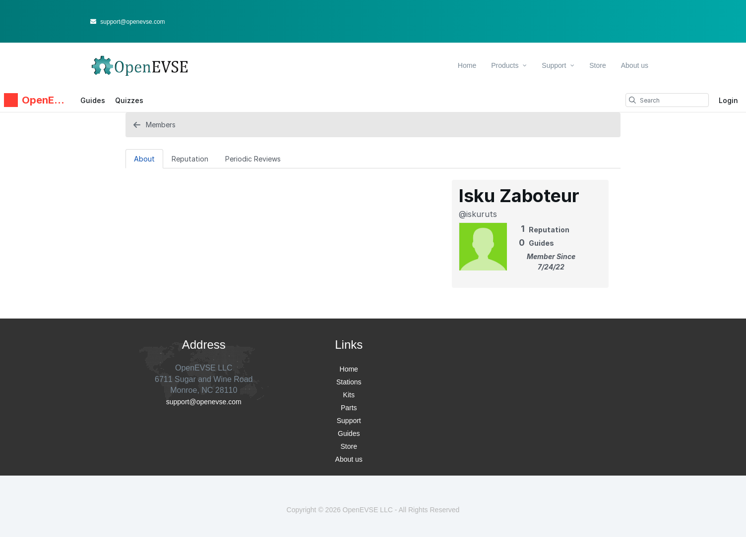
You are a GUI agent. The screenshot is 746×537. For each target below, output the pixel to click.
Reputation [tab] (190, 159)
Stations (349, 382)
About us (634, 65)
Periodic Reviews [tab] (253, 159)
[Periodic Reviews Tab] (253, 158)
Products (509, 65)
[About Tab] (144, 158)
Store (597, 65)
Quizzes (129, 100)
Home (467, 65)
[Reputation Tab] (190, 158)
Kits (349, 395)
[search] (632, 100)
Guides (92, 100)
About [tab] (144, 159)
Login (728, 100)
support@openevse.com (127, 21)
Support (558, 65)
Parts (349, 408)
